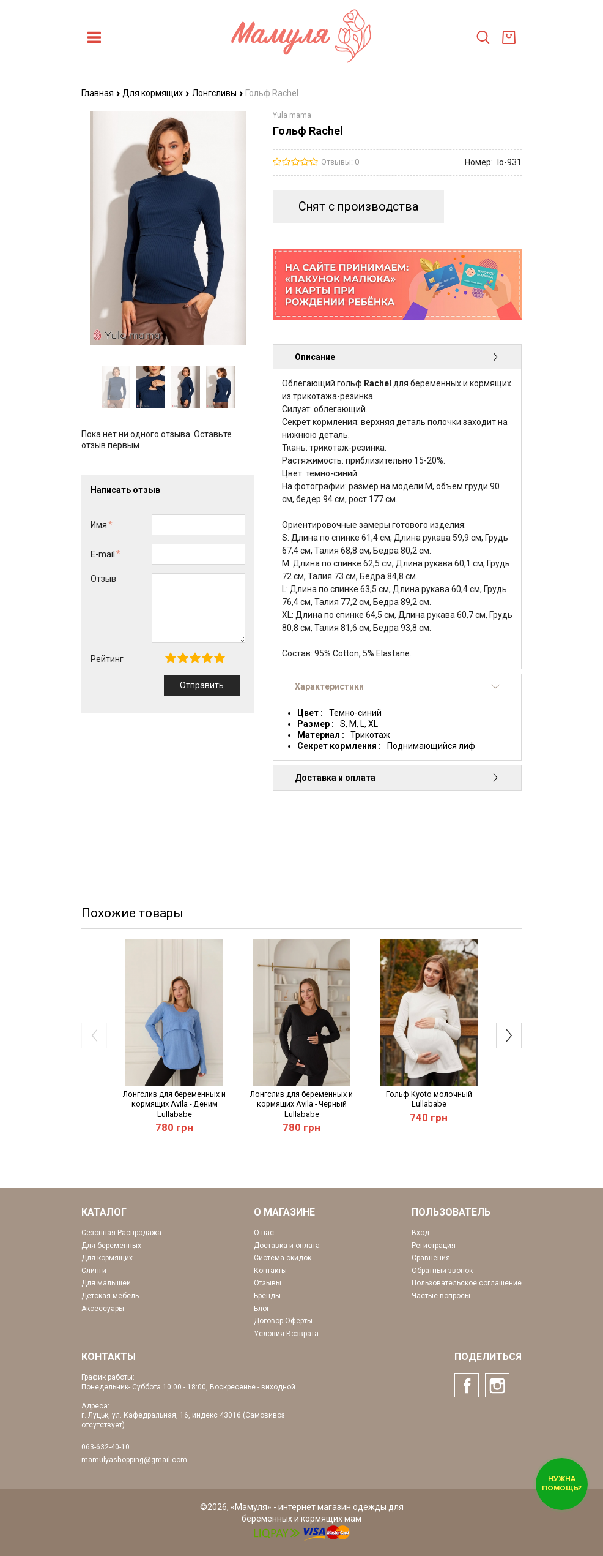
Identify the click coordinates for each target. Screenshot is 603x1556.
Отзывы (267, 1283)
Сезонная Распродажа (121, 1232)
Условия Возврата (286, 1333)
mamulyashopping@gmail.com (134, 1460)
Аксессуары (102, 1308)
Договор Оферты (283, 1321)
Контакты (270, 1270)
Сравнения (431, 1257)
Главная (100, 93)
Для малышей (106, 1283)
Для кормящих (156, 93)
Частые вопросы (441, 1295)
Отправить (202, 685)
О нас (264, 1232)
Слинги (93, 1270)
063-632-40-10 (105, 1447)
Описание (397, 357)
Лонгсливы (217, 93)
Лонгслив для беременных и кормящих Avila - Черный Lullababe (301, 1104)
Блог (262, 1308)
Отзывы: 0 (340, 162)
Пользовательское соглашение (467, 1283)
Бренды (267, 1295)
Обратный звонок (442, 1270)
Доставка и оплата (397, 778)
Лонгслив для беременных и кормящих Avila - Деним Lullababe (174, 1104)
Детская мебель (110, 1295)
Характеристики (397, 686)
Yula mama (292, 115)
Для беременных (111, 1245)
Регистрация (434, 1245)
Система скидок (282, 1257)
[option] (115, 386)
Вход (420, 1232)
